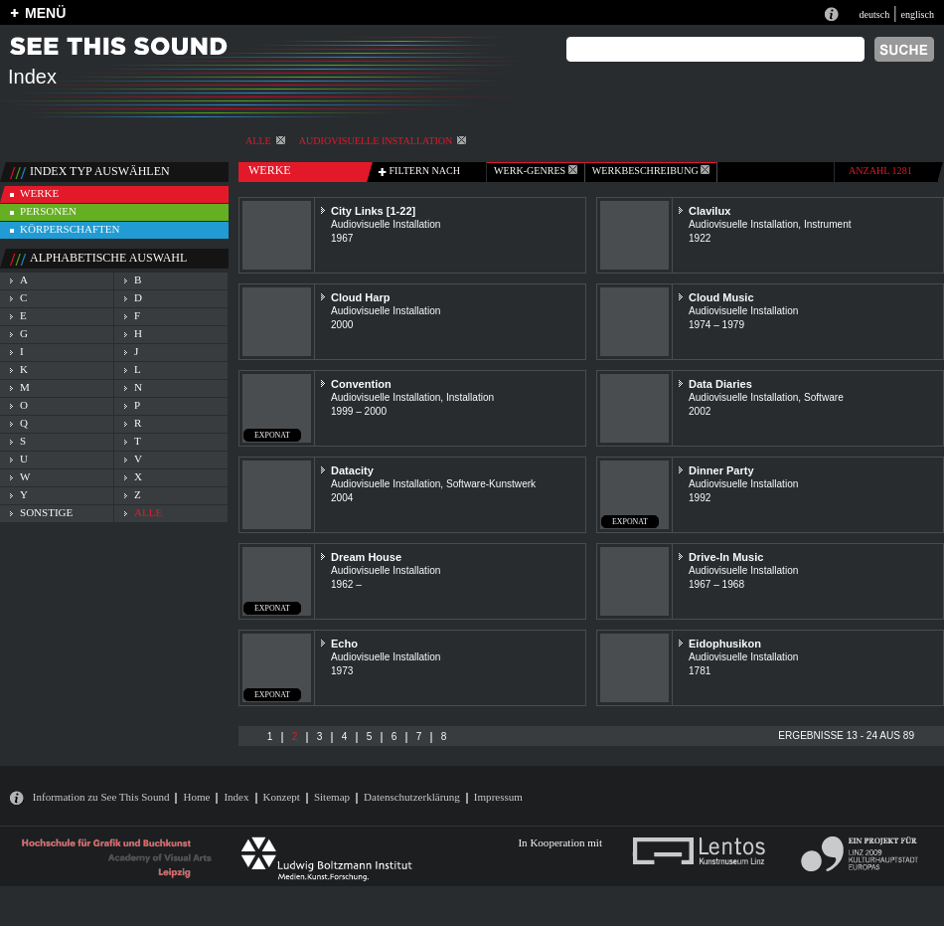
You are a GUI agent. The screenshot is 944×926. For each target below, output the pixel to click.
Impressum (498, 797)
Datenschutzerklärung (412, 797)
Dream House (366, 557)
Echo (344, 643)
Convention (361, 384)
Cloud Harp (360, 297)
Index (236, 797)
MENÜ (45, 13)
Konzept (281, 797)
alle (265, 140)
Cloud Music (721, 297)
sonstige (46, 512)
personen (48, 211)
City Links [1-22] (373, 211)
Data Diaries (720, 384)
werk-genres (535, 170)
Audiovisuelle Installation (383, 140)
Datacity (352, 470)
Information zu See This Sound (101, 797)
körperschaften (70, 229)
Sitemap (332, 797)
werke (39, 193)
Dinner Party (721, 470)
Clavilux (709, 211)
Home (196, 797)
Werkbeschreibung (650, 170)
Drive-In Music (726, 557)
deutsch (874, 14)
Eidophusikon (725, 643)
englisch (917, 14)
